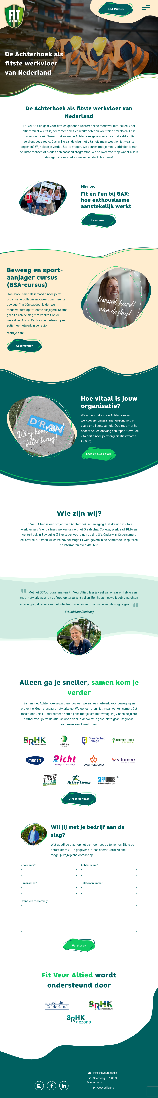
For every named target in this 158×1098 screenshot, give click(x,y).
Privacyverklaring (100, 1087)
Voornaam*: (28, 865)
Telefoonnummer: (92, 883)
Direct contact (79, 798)
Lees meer (98, 220)
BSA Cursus (116, 9)
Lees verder (24, 345)
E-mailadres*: (29, 883)
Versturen (79, 945)
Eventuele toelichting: (34, 901)
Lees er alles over (98, 454)
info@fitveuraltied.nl (102, 1072)
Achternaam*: (89, 865)
